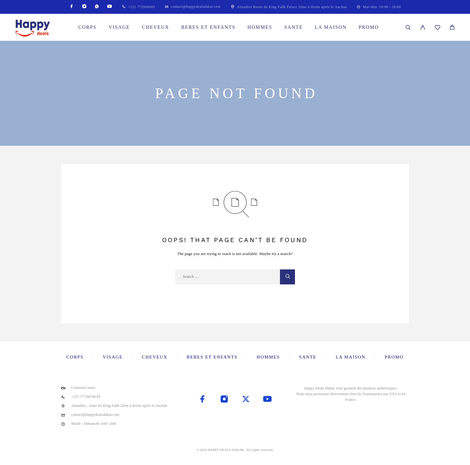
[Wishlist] (437, 28)
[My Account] (422, 27)
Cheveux (155, 27)
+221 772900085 (141, 7)
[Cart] (452, 28)
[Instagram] (84, 6)
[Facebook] (71, 6)
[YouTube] (109, 6)
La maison (331, 27)
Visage (119, 27)
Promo (369, 27)
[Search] (408, 27)
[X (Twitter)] (246, 399)
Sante (293, 27)
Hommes (260, 27)
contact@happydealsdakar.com (196, 6)
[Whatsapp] (96, 6)
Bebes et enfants (208, 27)
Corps (87, 27)
